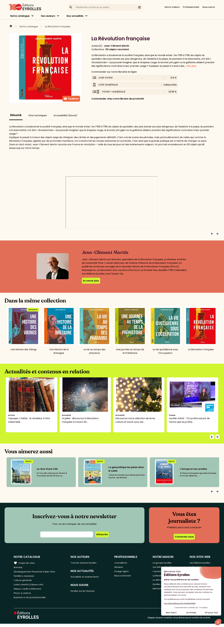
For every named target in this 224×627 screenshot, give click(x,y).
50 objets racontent (117, 49)
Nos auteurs (48, 16)
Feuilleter (71, 98)
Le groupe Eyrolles (162, 562)
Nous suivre (208, 7)
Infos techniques (37, 115)
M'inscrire (102, 534)
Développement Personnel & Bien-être (36, 572)
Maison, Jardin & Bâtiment (28, 591)
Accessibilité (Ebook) (65, 115)
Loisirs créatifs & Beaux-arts (29, 586)
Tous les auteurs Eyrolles (85, 562)
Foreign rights (122, 572)
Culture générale (23, 581)
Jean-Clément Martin (116, 45)
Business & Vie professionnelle (30, 600)
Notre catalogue (20, 16)
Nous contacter (124, 577)
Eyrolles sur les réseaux (85, 592)
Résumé (15, 115)
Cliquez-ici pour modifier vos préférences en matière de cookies (178, 621)
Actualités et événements (86, 577)
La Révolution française (57, 26)
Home (11, 26)
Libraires (119, 567)
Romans (18, 567)
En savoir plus (91, 280)
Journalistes (122, 562)
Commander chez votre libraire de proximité (117, 98)
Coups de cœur (25, 563)
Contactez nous (184, 536)
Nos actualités (75, 16)
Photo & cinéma (23, 595)
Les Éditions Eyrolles (199, 562)
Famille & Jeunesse (24, 577)
